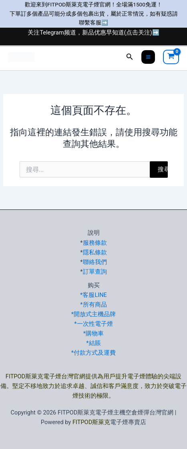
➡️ (104, 22)
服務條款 (95, 242)
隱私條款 (95, 252)
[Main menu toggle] (148, 57)
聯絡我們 (95, 262)
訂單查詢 (95, 271)
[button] (129, 57)
